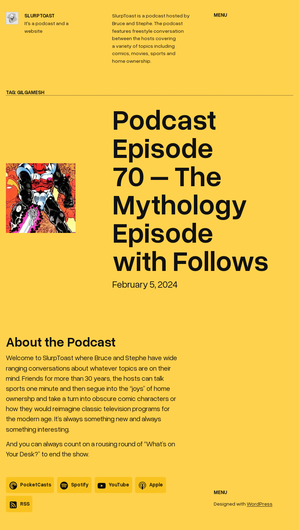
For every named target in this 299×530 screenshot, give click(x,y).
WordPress (260, 504)
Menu (220, 15)
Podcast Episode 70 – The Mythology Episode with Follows (190, 189)
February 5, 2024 (145, 284)
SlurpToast (39, 15)
